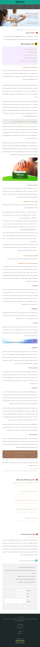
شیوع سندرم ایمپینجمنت (31, 52)
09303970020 (20, 633)
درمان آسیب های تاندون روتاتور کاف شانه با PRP (21, 121)
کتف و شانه (25, 29)
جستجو (20, 8)
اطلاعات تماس (7, 8)
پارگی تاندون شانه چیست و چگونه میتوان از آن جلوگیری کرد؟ (26, 500)
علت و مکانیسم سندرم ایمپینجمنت (29, 49)
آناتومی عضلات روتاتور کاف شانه (31, 518)
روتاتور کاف (31, 151)
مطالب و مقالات (20, 5)
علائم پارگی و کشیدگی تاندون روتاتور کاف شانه (28, 491)
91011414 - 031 (32, 468)
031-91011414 (20, 626)
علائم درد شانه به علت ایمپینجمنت (29, 55)
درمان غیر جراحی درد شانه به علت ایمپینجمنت (27, 61)
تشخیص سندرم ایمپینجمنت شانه (30, 58)
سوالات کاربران (7, 5)
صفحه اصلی (33, 5)
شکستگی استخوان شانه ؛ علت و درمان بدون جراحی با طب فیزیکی (25, 482)
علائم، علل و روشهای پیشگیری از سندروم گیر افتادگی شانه (26, 509)
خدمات (33, 8)
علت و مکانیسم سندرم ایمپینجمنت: (30, 67)
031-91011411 (20, 628)
